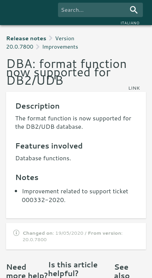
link (134, 87)
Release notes (26, 38)
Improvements (60, 47)
